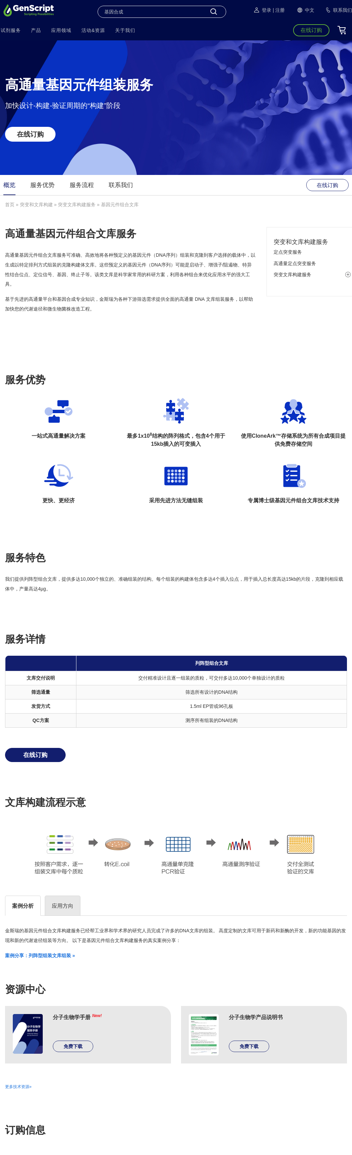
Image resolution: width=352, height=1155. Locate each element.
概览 (9, 185)
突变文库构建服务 (77, 204)
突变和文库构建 (36, 204)
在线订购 (30, 134)
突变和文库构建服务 (301, 242)
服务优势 (42, 185)
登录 (262, 10)
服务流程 (82, 185)
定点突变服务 (288, 252)
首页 (9, 204)
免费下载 (73, 1046)
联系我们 (121, 185)
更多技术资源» (18, 1086)
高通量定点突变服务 (295, 263)
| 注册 (279, 10)
